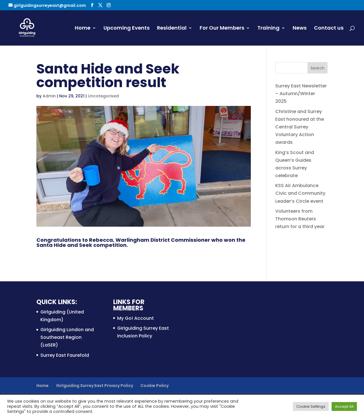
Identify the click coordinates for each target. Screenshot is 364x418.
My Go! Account (135, 318)
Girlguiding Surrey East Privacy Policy (94, 385)
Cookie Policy (154, 385)
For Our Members (222, 28)
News (300, 28)
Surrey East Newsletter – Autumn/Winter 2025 (301, 93)
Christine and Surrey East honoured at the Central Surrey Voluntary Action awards (299, 127)
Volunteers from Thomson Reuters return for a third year (299, 219)
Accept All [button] (344, 406)
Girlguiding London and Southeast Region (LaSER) (67, 337)
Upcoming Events (127, 28)
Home (82, 28)
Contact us (329, 28)
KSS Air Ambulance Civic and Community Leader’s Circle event (300, 193)
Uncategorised (103, 96)
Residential (172, 28)
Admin (49, 96)
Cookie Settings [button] (310, 406)
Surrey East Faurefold (64, 355)
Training (268, 28)
